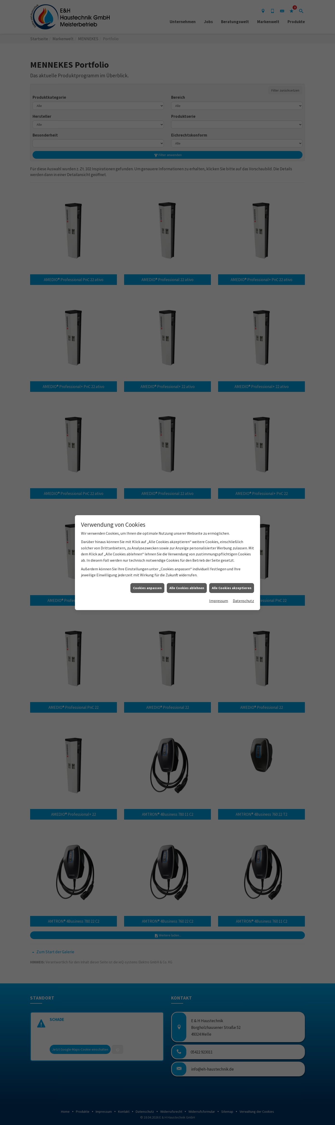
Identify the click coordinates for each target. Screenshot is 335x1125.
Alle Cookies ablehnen (186, 586)
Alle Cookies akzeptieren (231, 586)
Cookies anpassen (147, 586)
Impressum (218, 599)
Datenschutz (243, 599)
